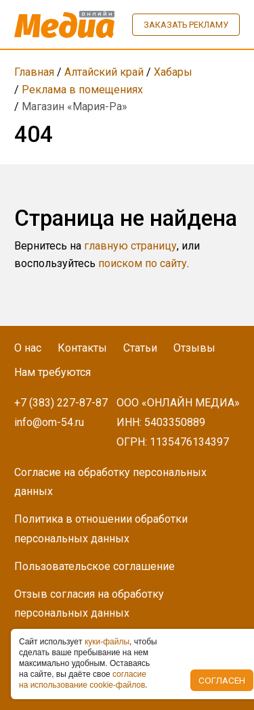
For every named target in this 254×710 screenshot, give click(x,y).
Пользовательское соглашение (94, 566)
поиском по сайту (142, 263)
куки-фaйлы (107, 641)
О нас (27, 347)
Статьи (140, 347)
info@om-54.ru (49, 422)
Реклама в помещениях (82, 89)
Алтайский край (104, 72)
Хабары (173, 72)
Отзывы (194, 347)
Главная (34, 72)
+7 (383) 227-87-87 (61, 402)
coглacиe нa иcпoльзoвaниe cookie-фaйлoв (82, 679)
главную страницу (130, 245)
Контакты (82, 347)
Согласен (221, 680)
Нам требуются (52, 372)
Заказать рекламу (186, 25)
